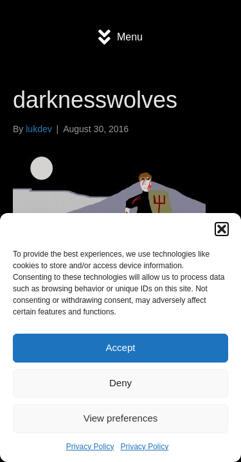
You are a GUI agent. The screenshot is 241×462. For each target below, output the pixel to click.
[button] (221, 229)
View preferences (121, 418)
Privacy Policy (90, 446)
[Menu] (120, 37)
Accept (121, 347)
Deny (120, 382)
